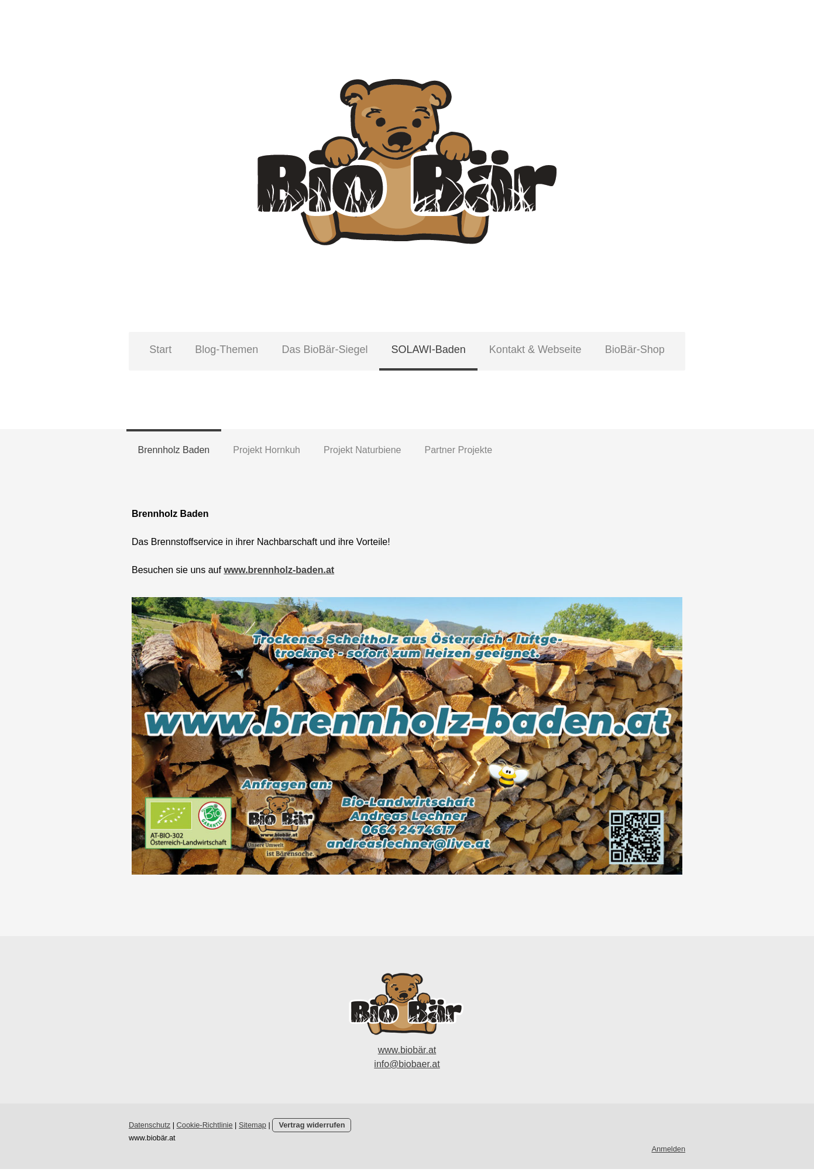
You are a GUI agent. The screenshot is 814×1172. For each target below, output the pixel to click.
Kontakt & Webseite (535, 349)
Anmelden (671, 1151)
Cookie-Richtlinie (202, 1127)
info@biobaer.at (406, 1067)
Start (160, 349)
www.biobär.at (407, 1053)
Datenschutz (147, 1127)
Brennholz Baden (174, 450)
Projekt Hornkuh (266, 450)
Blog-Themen (226, 349)
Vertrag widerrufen (309, 1127)
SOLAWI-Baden (428, 349)
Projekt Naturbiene (362, 450)
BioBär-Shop (635, 349)
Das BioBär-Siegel (324, 349)
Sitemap (250, 1127)
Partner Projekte (459, 450)
